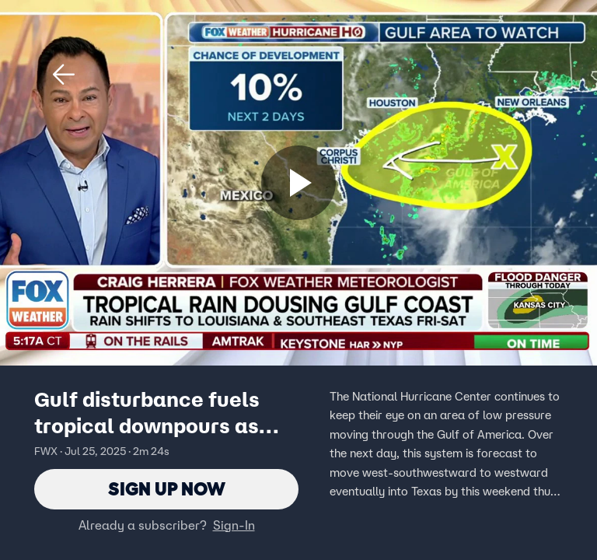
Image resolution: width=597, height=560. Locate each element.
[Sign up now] (298, 182)
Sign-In (234, 525)
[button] (63, 74)
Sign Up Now (166, 488)
